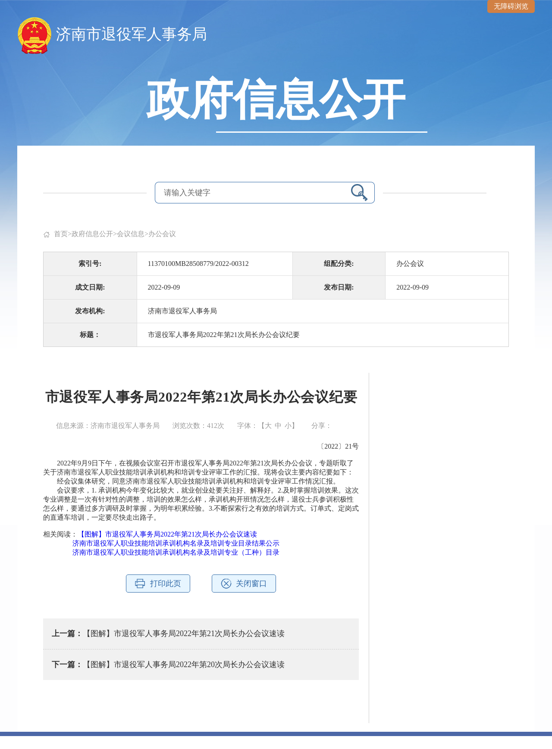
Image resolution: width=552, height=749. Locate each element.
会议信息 (130, 233)
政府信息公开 (92, 233)
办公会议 (162, 233)
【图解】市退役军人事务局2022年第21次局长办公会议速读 (167, 534)
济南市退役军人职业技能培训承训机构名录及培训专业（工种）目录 (175, 552)
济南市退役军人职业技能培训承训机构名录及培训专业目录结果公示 (175, 543)
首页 (61, 233)
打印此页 (165, 583)
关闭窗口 (251, 583)
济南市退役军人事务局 (131, 34)
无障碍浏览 (511, 6)
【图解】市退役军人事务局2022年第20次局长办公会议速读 (184, 664)
